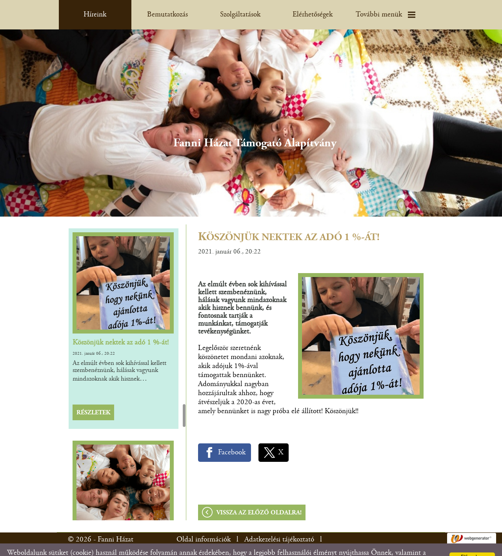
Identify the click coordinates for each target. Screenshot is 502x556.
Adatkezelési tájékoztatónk (368, 546)
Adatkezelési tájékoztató (279, 524)
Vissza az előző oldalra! (259, 497)
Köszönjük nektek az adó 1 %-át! (121, 327)
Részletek (93, 397)
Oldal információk (203, 524)
